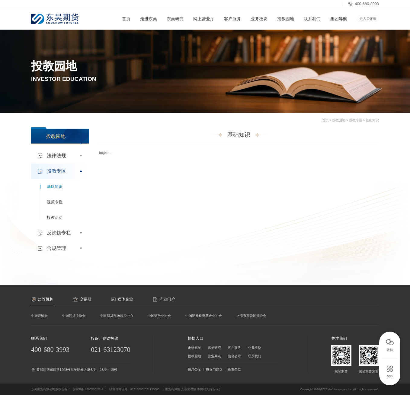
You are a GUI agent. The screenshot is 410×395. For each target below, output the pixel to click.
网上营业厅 (203, 23)
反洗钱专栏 (60, 233)
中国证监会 (39, 315)
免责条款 (234, 369)
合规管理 (60, 248)
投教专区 (355, 120)
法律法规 (60, 155)
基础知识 (372, 120)
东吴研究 (175, 23)
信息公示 (234, 356)
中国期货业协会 (73, 315)
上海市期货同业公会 (251, 315)
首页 (126, 18)
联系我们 (312, 18)
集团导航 (338, 18)
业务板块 (259, 23)
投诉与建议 (214, 369)
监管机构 (42, 299)
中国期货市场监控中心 (116, 315)
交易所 (82, 299)
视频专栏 (54, 202)
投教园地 (285, 23)
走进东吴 (148, 23)
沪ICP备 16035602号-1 (88, 389)
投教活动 (54, 217)
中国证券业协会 (159, 315)
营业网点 (214, 356)
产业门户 (163, 299)
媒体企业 (122, 299)
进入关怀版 (368, 19)
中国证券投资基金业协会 (203, 315)
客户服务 (232, 23)
